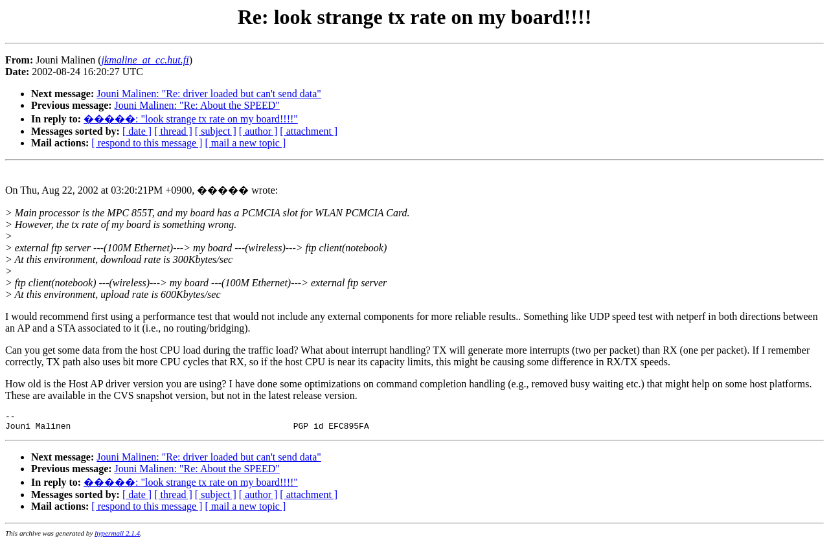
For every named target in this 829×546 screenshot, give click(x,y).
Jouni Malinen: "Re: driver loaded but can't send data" (209, 93)
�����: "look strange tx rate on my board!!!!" (191, 118)
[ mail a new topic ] (245, 142)
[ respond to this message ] (146, 142)
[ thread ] (173, 131)
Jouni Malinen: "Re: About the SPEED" (197, 105)
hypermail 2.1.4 (117, 537)
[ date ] (137, 131)
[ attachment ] (308, 131)
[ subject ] (215, 131)
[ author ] (258, 131)
